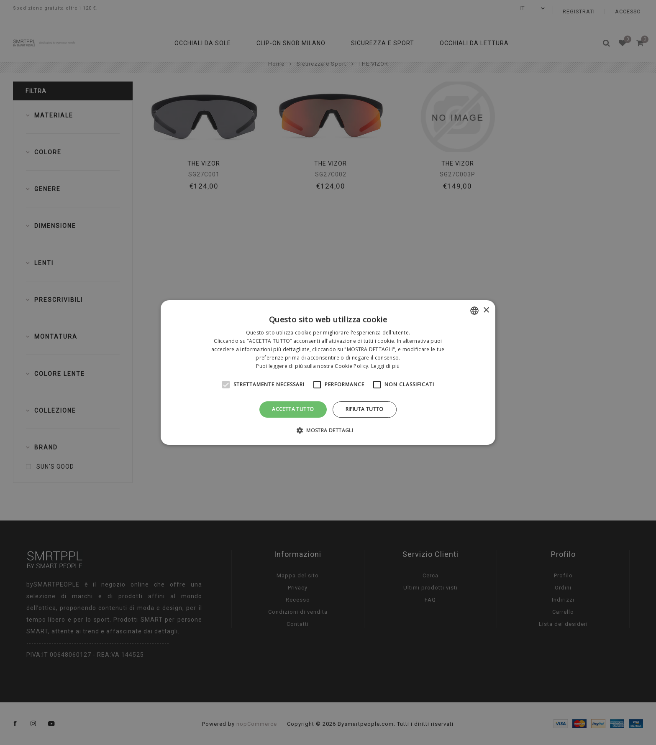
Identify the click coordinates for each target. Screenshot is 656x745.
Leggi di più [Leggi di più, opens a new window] (385, 366)
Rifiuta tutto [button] (365, 409)
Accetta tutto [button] (293, 409)
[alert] (328, 372)
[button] (328, 430)
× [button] (486, 310)
